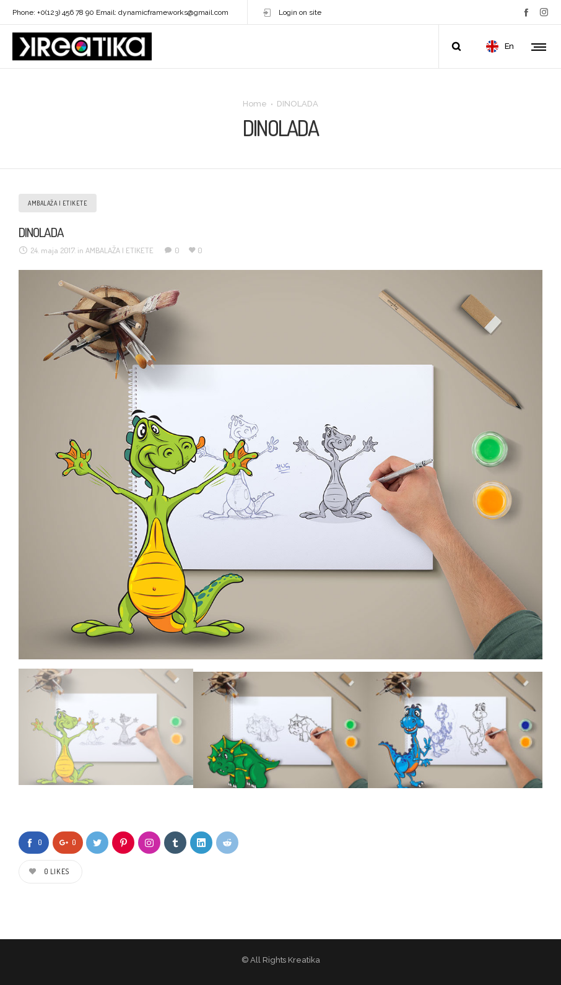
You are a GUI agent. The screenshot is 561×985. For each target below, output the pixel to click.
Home (255, 103)
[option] (280, 464)
